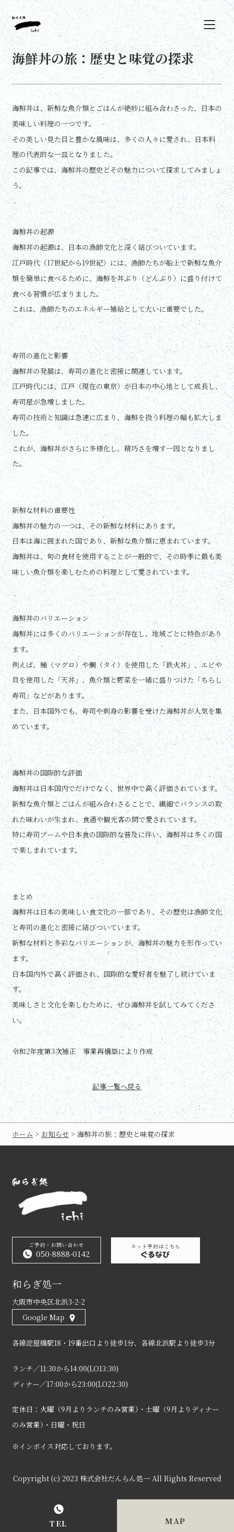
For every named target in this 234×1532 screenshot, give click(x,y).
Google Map (43, 1317)
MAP (175, 1520)
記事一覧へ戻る (117, 1086)
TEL (59, 1523)
